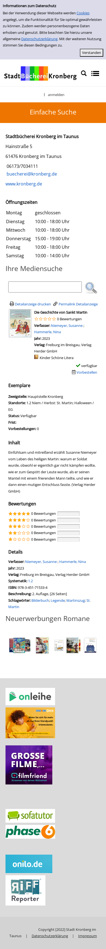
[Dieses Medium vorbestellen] (83, 372)
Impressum (87, 935)
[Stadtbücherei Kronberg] (40, 73)
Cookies (83, 12)
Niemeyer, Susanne (67, 325)
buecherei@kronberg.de (31, 174)
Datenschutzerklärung (39, 38)
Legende (58, 600)
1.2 (30, 580)
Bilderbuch (40, 600)
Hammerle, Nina (47, 331)
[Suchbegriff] (45, 286)
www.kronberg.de (24, 184)
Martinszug (75, 600)
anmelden (56, 94)
